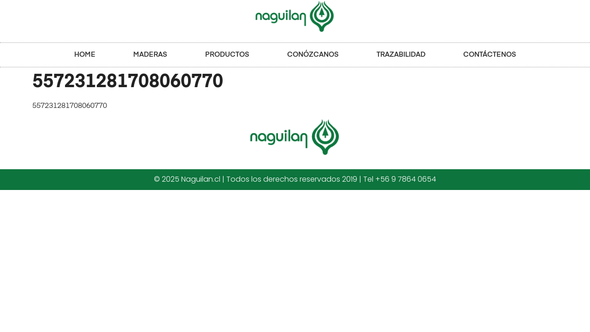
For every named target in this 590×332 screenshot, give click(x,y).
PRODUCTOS (227, 54)
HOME (84, 54)
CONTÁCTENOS (489, 54)
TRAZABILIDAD (401, 54)
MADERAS (150, 54)
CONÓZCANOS (313, 54)
